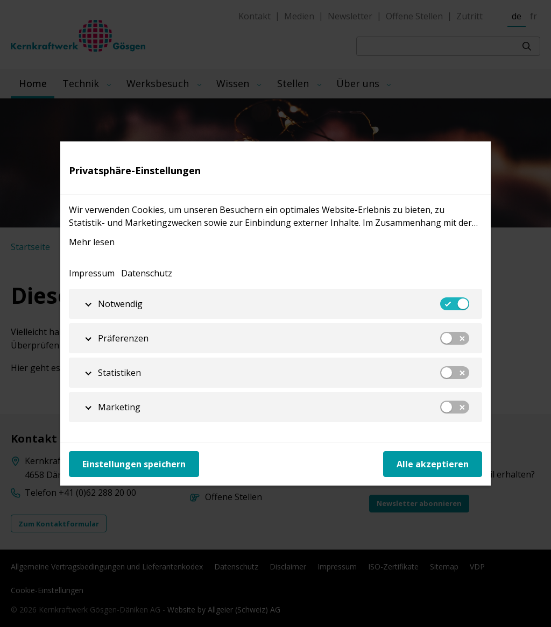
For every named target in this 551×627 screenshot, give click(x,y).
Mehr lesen (92, 242)
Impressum (92, 273)
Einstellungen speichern (134, 464)
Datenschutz (146, 273)
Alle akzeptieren (433, 464)
